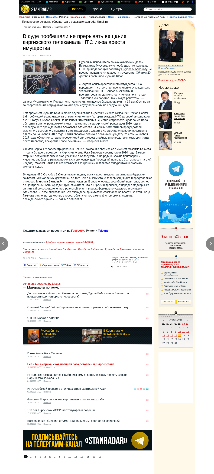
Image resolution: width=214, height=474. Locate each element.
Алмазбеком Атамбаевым (62, 249)
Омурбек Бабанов (55, 174)
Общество (52, 17)
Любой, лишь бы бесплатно (177, 290)
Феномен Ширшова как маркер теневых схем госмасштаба (65, 399)
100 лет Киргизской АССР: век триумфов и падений (61, 410)
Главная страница (32, 27)
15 (171, 335)
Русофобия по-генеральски (50, 332)
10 (70, 456)
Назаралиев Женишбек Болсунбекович (170, 67)
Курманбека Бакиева (88, 152)
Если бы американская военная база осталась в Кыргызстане (70, 364)
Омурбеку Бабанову (134, 69)
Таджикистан (88, 2)
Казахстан (53, 2)
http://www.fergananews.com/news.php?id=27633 (69, 242)
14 (94, 456)
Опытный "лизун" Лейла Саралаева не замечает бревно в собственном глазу (77, 307)
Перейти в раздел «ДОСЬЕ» (172, 80)
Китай (140, 2)
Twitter (90, 230)
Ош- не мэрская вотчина (43, 317)
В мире (153, 2)
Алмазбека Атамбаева (77, 127)
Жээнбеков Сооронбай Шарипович (179, 116)
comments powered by (42, 283)
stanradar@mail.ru (96, 21)
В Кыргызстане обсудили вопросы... (116, 332)
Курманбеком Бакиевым (118, 249)
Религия (64, 17)
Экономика (38, 17)
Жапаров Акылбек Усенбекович (180, 95)
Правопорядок (97, 17)
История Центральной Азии (149, 17)
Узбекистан (126, 2)
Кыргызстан (70, 2)
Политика (24, 17)
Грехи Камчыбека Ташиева (45, 353)
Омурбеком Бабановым (90, 249)
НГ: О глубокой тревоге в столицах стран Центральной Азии (66, 388)
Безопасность (78, 17)
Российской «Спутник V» (176, 278)
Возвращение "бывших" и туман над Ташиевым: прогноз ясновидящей (73, 420)
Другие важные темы (182, 17)
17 (179, 335)
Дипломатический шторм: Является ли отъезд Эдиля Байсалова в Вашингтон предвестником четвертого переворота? (78, 295)
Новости (47, 27)
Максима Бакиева (139, 149)
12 (82, 456)
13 (88, 456)
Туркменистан (107, 2)
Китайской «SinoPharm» (175, 282)
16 (175, 335)
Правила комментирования (37, 277)
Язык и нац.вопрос (119, 17)
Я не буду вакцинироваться (177, 293)
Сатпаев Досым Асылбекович (180, 135)
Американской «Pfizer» (175, 286)
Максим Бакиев (45, 163)
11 (75, 456)
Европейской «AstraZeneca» (171, 274)
